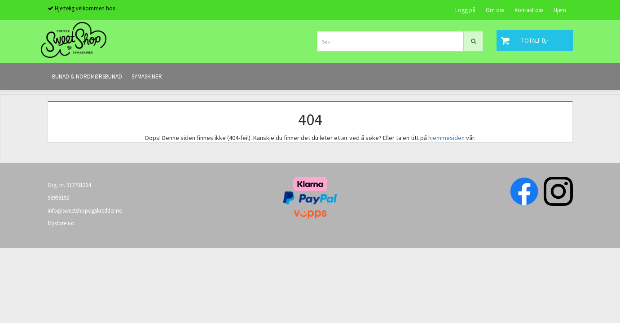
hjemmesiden (446, 138)
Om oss (495, 10)
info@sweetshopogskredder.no (85, 210)
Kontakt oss (528, 10)
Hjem (560, 10)
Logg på (465, 10)
